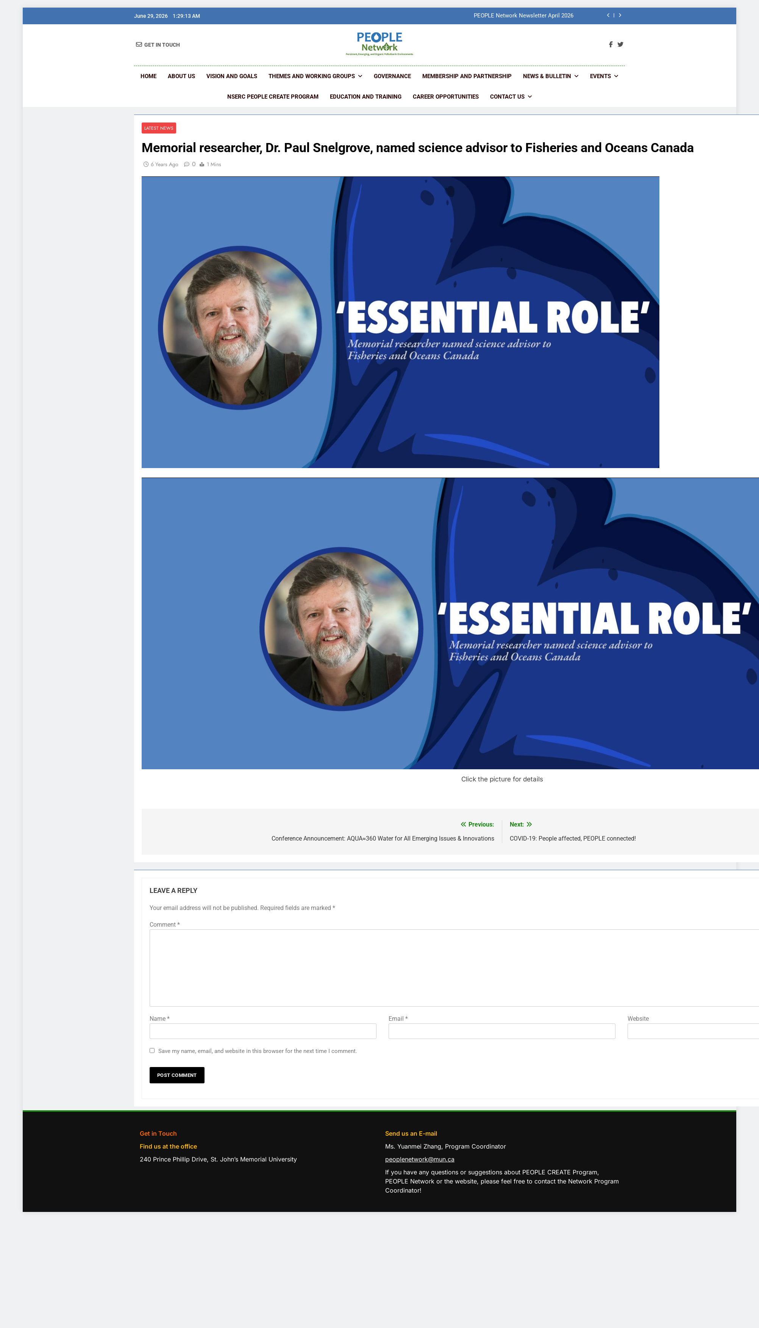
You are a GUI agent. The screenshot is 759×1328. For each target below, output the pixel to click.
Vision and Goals (231, 76)
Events (600, 76)
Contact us (507, 96)
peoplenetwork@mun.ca (419, 1159)
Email (398, 1018)
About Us (181, 76)
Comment (165, 924)
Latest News (158, 128)
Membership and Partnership (467, 76)
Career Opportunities (446, 96)
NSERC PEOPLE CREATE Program (273, 96)
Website (638, 1018)
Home (148, 76)
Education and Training (365, 96)
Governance (392, 76)
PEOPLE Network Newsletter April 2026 (523, 16)
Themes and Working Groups (312, 76)
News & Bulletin (547, 76)
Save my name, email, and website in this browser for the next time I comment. (257, 1051)
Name (160, 1018)
